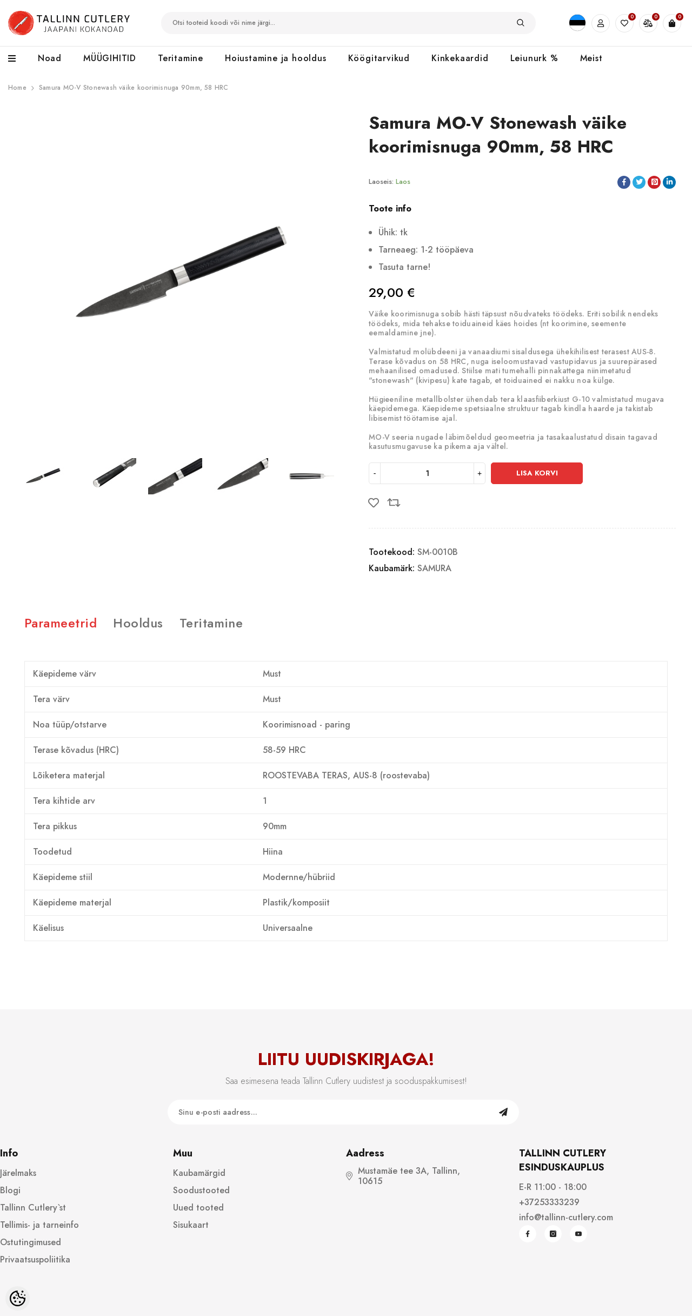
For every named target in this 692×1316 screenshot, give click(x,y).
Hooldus (138, 622)
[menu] (17, 59)
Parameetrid (60, 622)
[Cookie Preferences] (17, 1298)
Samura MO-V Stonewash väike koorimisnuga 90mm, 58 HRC (134, 87)
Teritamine (211, 622)
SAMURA (434, 568)
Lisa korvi (537, 473)
